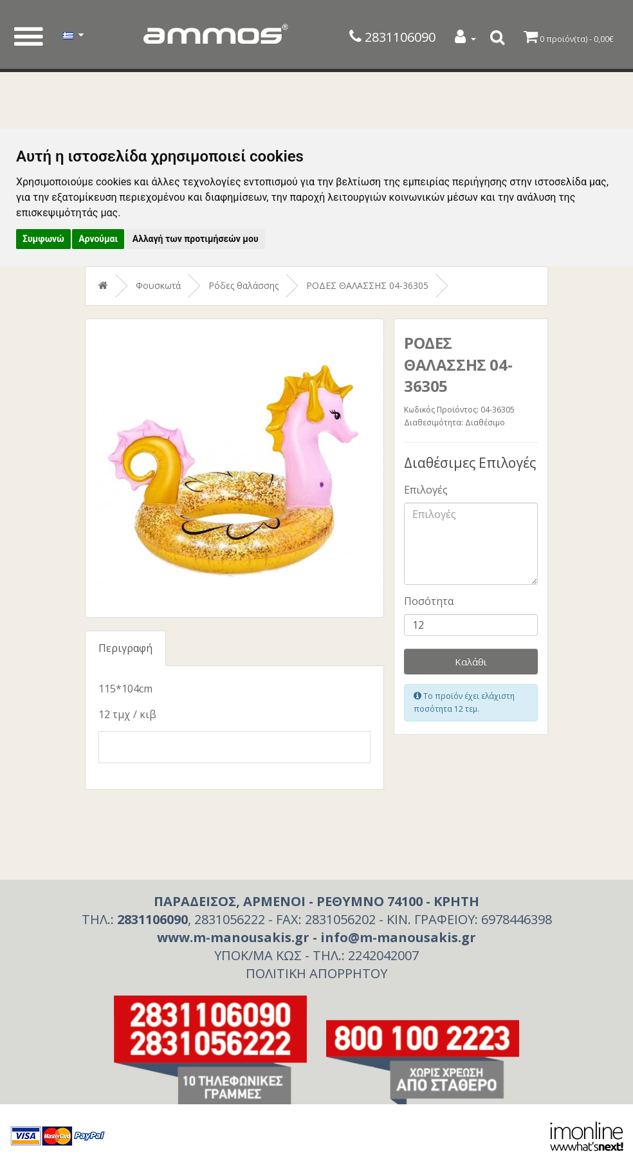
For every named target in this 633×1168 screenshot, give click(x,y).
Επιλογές (426, 489)
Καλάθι (471, 661)
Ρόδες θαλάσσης (243, 285)
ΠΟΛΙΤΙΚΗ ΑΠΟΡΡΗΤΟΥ (316, 973)
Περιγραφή (125, 648)
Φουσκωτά (158, 285)
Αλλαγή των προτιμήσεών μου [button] (196, 239)
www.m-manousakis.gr (233, 937)
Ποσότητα (429, 601)
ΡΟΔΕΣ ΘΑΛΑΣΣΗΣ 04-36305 (367, 285)
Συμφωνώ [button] (43, 239)
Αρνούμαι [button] (98, 239)
